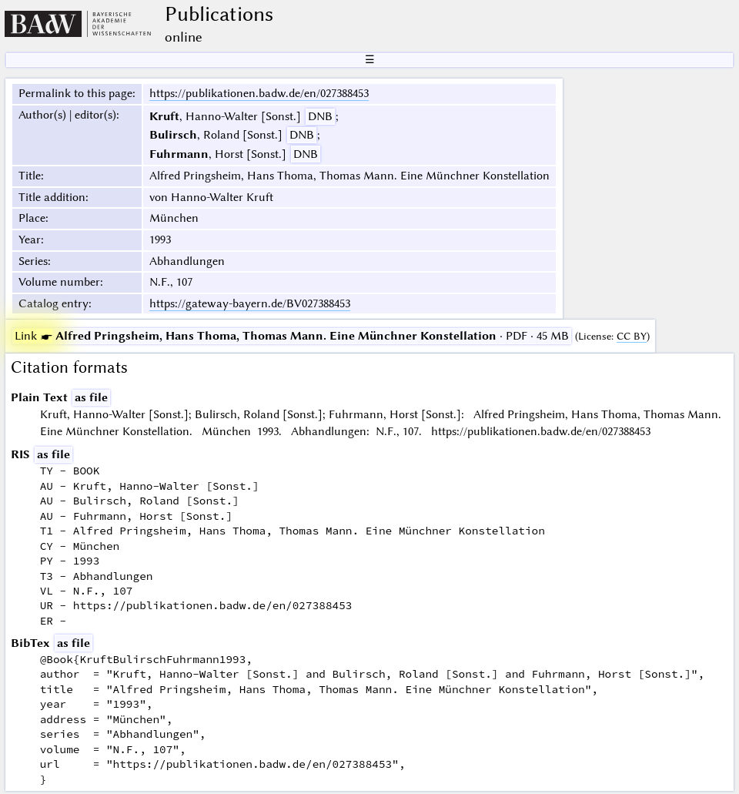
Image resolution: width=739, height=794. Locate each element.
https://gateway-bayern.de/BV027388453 (249, 303)
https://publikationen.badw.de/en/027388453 (259, 93)
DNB (320, 116)
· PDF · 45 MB (292, 336)
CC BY (632, 336)
